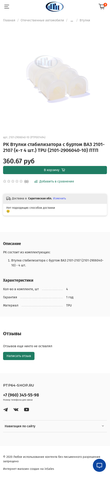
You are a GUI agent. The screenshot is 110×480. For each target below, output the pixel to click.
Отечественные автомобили (42, 20)
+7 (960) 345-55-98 (21, 395)
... (72, 20)
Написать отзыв (19, 356)
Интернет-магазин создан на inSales (28, 469)
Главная (9, 20)
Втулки (85, 20)
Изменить (59, 198)
